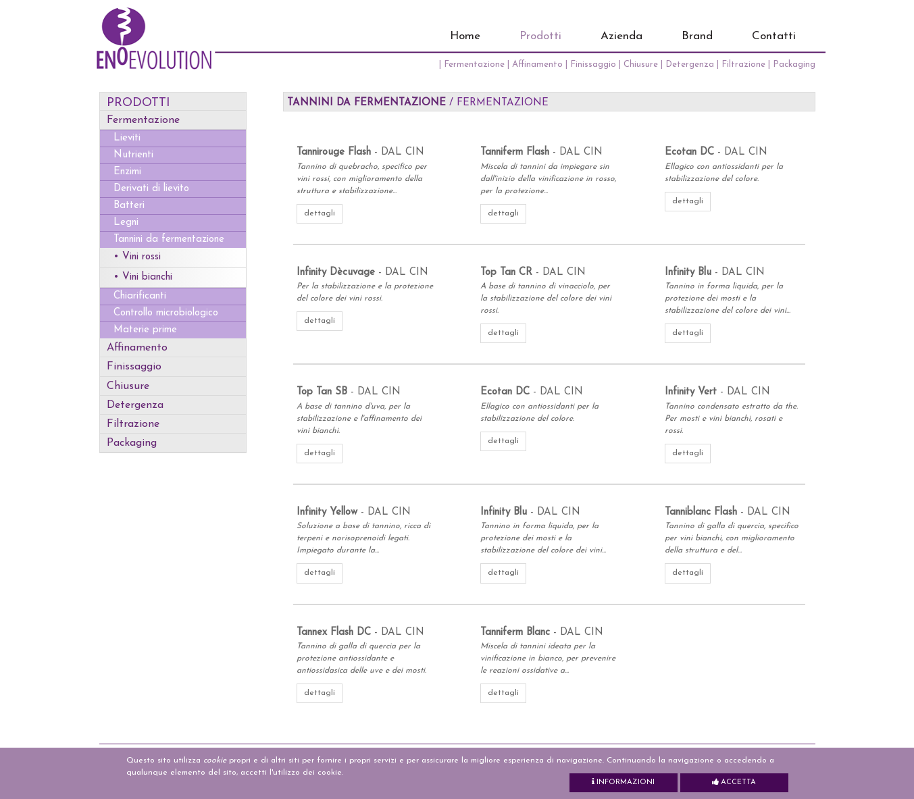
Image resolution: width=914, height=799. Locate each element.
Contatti (774, 36)
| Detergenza (689, 64)
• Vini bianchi (142, 277)
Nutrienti (133, 155)
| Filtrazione (742, 64)
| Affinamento (536, 64)
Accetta (734, 782)
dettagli (319, 213)
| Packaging (791, 64)
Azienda (621, 36)
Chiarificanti (139, 296)
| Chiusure (640, 64)
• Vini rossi (137, 257)
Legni (125, 222)
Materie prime (145, 330)
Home (465, 36)
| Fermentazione (473, 64)
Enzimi (127, 172)
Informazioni (623, 782)
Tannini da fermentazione (168, 239)
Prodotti (540, 36)
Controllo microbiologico (165, 313)
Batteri (129, 206)
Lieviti (127, 138)
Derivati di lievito (151, 189)
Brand (697, 36)
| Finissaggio (592, 64)
